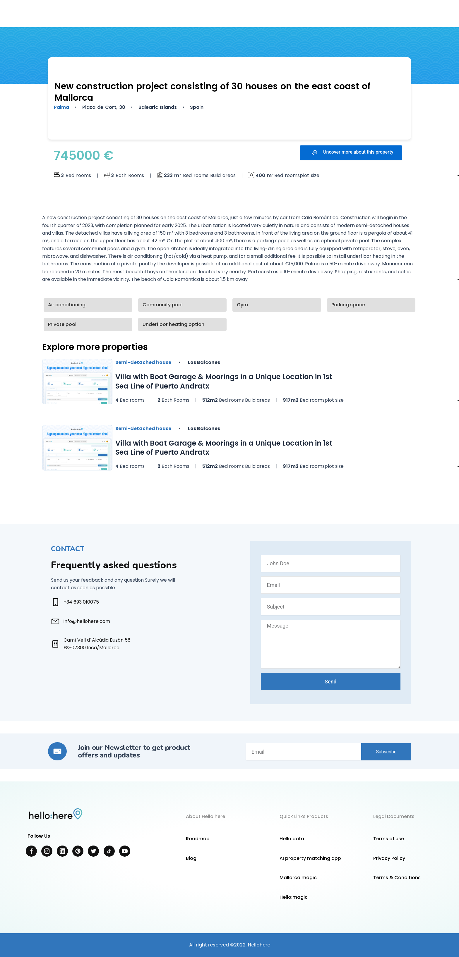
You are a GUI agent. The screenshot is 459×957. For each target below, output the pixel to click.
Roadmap (198, 838)
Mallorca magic (298, 877)
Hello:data (292, 838)
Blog (191, 858)
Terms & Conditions (397, 877)
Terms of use (388, 838)
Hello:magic (294, 897)
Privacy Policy (389, 858)
